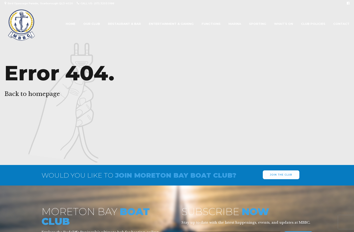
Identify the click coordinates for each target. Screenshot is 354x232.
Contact (341, 24)
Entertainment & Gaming (171, 24)
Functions (211, 24)
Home (70, 24)
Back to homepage (32, 93)
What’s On (283, 24)
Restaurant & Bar (124, 24)
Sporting (257, 24)
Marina (234, 24)
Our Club (91, 24)
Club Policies (313, 24)
